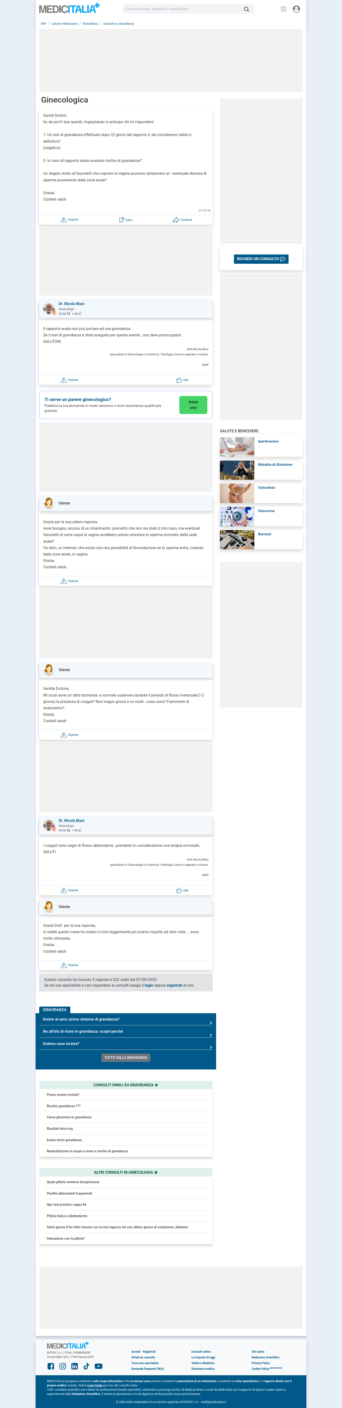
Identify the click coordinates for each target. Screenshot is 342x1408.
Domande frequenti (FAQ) (147, 1368)
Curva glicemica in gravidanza (69, 1117)
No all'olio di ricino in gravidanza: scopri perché (128, 1033)
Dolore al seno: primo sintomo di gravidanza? (128, 1021)
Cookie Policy (260, 1368)
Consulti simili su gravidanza (126, 1085)
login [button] (149, 985)
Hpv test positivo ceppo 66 (66, 1204)
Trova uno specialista (145, 1363)
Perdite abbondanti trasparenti (69, 1193)
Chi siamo (258, 1351)
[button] (69, 219)
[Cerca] (248, 9)
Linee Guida (94, 1385)
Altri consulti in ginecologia (126, 1172)
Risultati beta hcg (60, 1128)
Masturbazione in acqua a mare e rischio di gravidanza (87, 1151)
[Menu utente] (296, 9)
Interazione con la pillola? (66, 1238)
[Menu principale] (283, 9)
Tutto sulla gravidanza (125, 1058)
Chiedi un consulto (143, 1357)
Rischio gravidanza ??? (64, 1106)
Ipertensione (268, 441)
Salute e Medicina (202, 1363)
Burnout (264, 534)
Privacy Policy (261, 1363)
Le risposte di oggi (203, 1357)
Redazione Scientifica (266, 1357)
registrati (174, 985)
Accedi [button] (135, 1351)
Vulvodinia (266, 487)
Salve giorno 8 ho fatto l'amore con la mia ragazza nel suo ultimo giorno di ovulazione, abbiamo (117, 1227)
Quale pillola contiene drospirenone (73, 1182)
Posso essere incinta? (63, 1095)
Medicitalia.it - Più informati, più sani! (69, 10)
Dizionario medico (202, 1368)
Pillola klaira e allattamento (67, 1216)
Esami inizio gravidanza (64, 1140)
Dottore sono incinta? (128, 1045)
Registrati (149, 1351)
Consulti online (201, 1351)
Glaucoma (266, 511)
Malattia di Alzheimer (275, 464)
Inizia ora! (193, 405)
